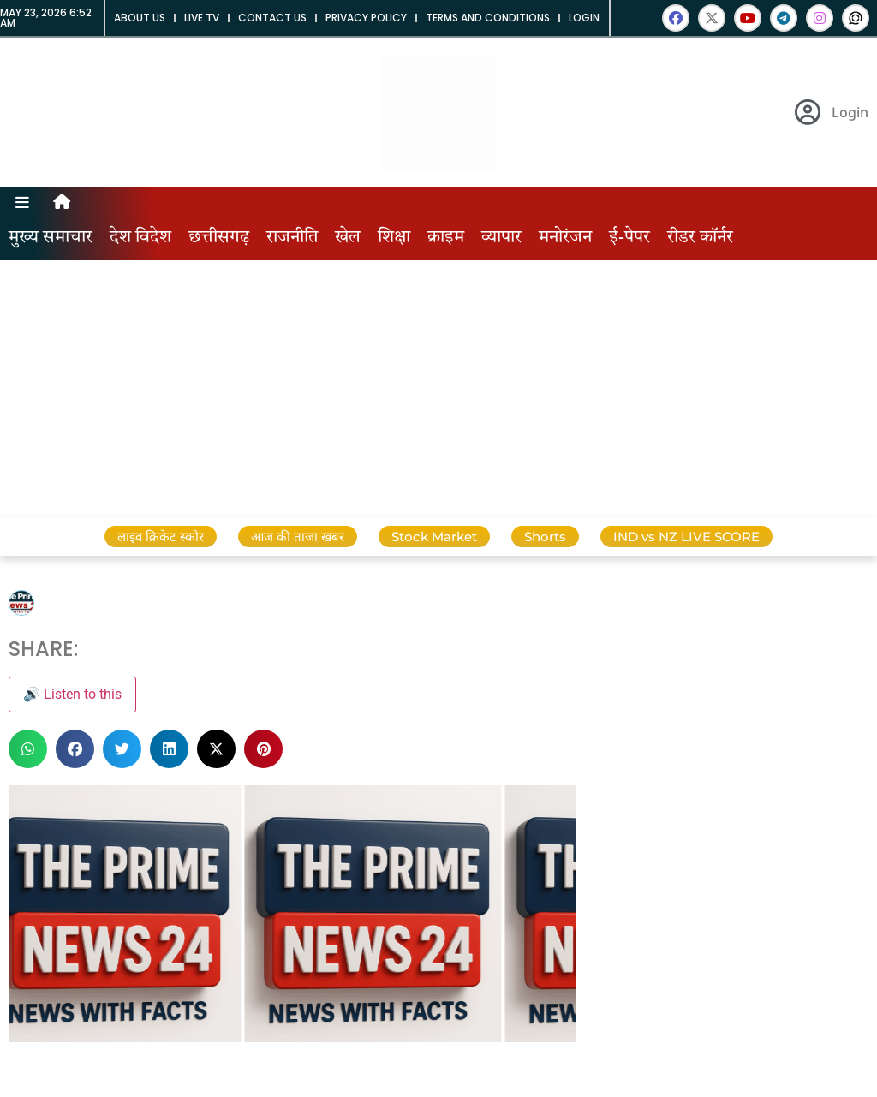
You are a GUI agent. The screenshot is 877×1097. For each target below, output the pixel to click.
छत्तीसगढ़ (218, 238)
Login (584, 17)
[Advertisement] (438, 389)
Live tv (201, 17)
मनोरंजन (565, 238)
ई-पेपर (629, 238)
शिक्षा (394, 238)
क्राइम (445, 238)
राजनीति (292, 238)
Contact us (272, 17)
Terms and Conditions (488, 17)
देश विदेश (140, 238)
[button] (28, 749)
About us (139, 17)
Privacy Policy (366, 17)
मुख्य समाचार (50, 238)
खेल (348, 238)
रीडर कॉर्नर (700, 238)
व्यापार (501, 238)
